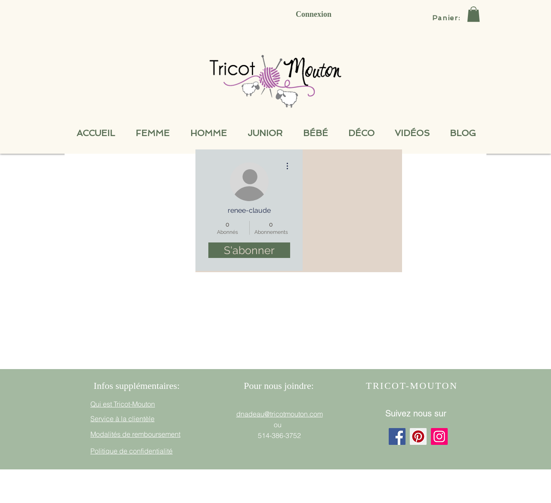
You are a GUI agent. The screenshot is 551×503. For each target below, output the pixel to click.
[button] (473, 14)
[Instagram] (439, 436)
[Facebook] (397, 436)
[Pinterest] (418, 436)
